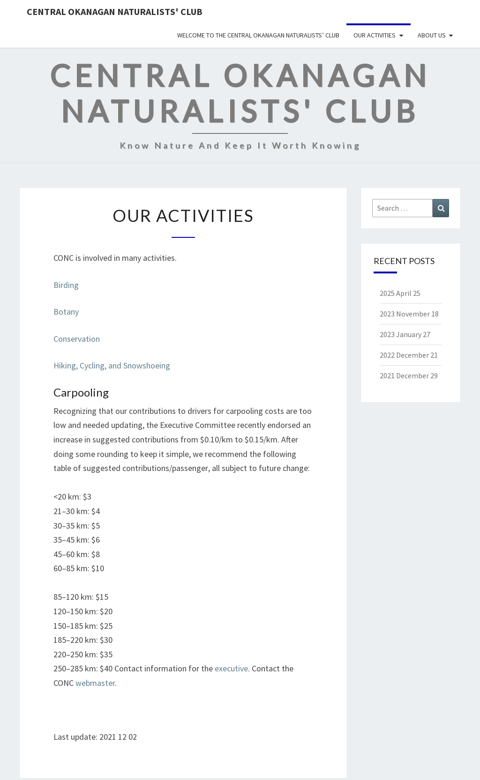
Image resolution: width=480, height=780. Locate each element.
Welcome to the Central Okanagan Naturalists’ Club (258, 35)
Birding (66, 285)
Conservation (76, 338)
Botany (66, 311)
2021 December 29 (409, 375)
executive (231, 668)
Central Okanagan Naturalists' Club (114, 11)
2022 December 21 (409, 355)
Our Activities (374, 35)
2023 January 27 (405, 334)
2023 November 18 (409, 313)
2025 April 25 (400, 293)
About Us (432, 35)
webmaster (95, 682)
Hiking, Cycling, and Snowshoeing (111, 365)
